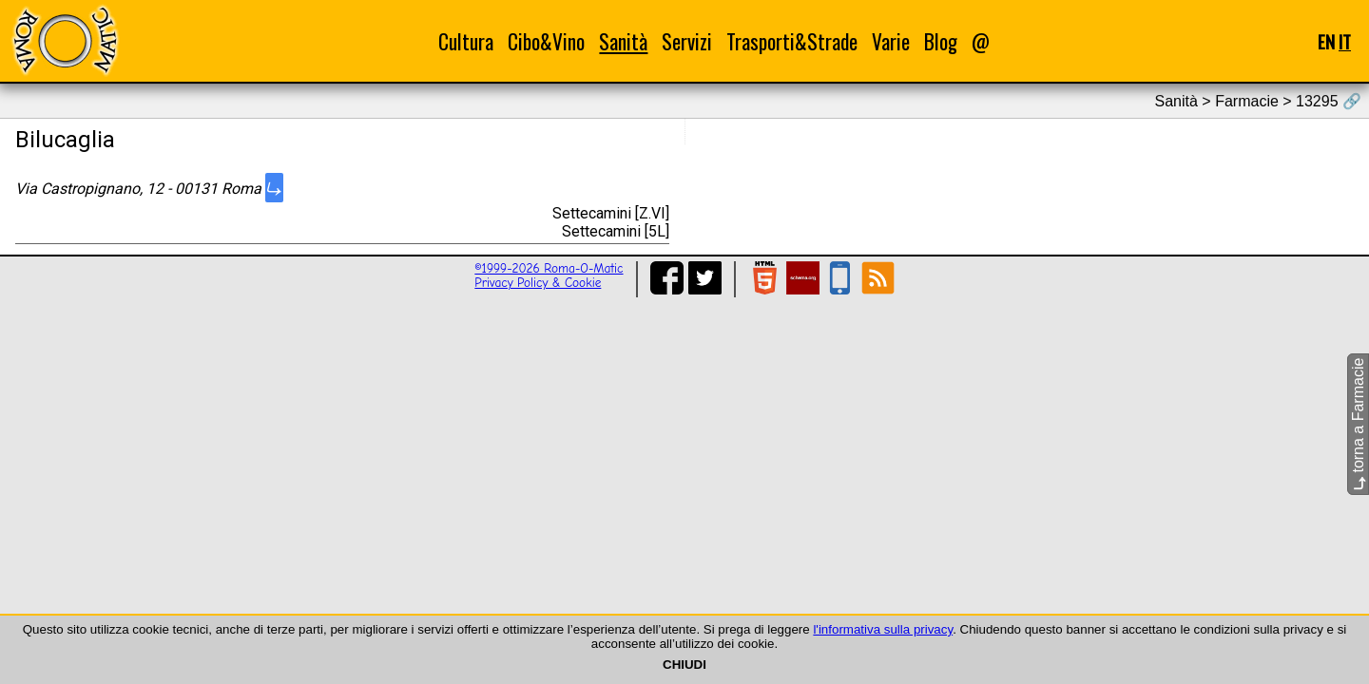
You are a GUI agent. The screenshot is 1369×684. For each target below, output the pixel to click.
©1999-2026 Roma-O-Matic (548, 268)
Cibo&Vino (546, 41)
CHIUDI (684, 664)
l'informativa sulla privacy (883, 629)
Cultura (465, 41)
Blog (940, 41)
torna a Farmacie (1358, 424)
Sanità (623, 41)
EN (1326, 41)
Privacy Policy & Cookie (537, 283)
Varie (891, 41)
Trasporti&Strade (792, 41)
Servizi (687, 41)
